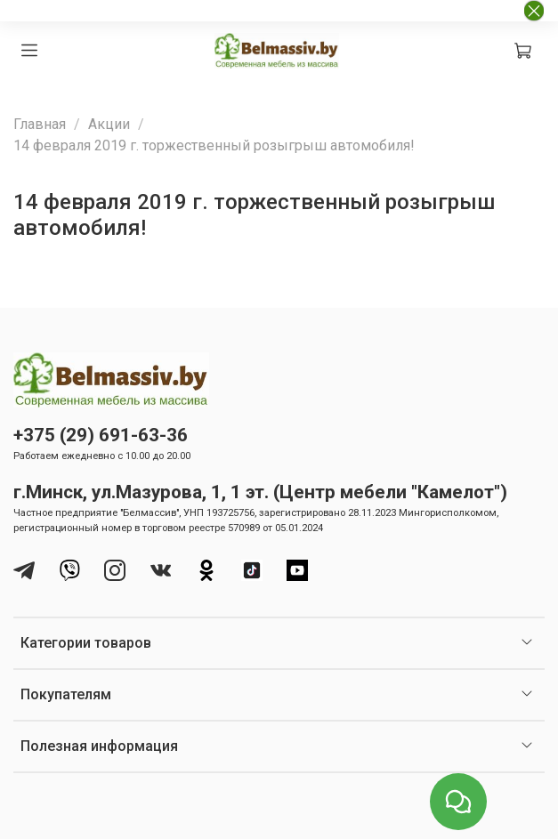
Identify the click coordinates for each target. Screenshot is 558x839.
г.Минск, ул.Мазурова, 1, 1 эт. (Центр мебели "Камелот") (260, 492)
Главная (39, 124)
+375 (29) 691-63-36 (100, 435)
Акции (109, 124)
